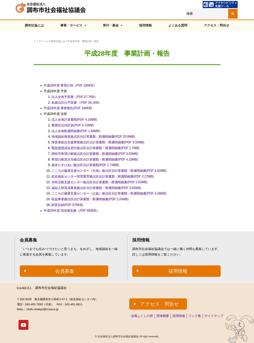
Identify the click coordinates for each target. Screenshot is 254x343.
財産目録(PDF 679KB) (67, 205)
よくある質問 (177, 25)
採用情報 (145, 25)
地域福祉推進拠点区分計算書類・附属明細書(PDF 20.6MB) (93, 136)
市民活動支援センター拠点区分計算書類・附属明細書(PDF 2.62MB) (99, 182)
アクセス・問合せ (216, 25)
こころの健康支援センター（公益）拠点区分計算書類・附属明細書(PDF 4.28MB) (109, 193)
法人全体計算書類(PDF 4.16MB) (74, 119)
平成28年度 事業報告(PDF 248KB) (68, 108)
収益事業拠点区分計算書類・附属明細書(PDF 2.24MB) (90, 199)
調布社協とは (34, 25)
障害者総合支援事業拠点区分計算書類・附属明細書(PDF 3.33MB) (98, 142)
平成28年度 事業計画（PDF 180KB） (70, 85)
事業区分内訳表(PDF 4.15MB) (73, 125)
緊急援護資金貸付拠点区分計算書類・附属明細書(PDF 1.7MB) (95, 148)
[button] (64, 271)
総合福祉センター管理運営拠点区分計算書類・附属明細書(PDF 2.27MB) (103, 176)
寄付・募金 (112, 25)
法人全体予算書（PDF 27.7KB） (74, 97)
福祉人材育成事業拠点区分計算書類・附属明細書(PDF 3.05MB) (96, 188)
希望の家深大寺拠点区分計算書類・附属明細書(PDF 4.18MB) (95, 159)
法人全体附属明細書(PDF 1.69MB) (76, 131)
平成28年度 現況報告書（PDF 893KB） (71, 210)
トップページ (41, 41)
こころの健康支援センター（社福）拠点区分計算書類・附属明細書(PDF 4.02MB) (109, 170)
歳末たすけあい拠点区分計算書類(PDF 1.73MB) (85, 165)
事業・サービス (73, 25)
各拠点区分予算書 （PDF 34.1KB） (76, 102)
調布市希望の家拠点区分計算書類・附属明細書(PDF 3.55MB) (95, 153)
